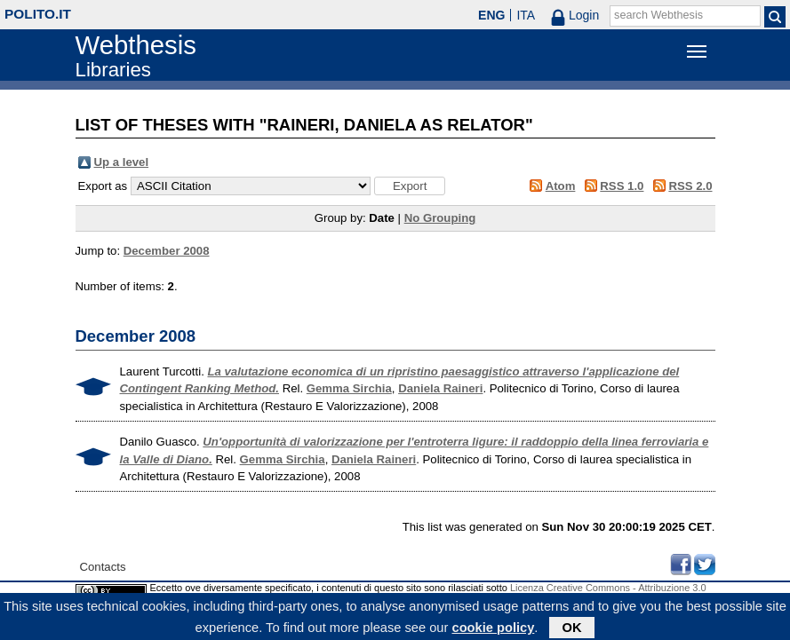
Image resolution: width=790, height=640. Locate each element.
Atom (561, 186)
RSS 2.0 (690, 186)
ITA (525, 15)
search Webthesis (658, 15)
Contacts (103, 566)
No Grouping (440, 218)
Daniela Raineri (440, 388)
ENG (491, 15)
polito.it (37, 13)
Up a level (121, 162)
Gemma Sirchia (349, 388)
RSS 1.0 (621, 186)
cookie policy (492, 630)
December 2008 (167, 250)
